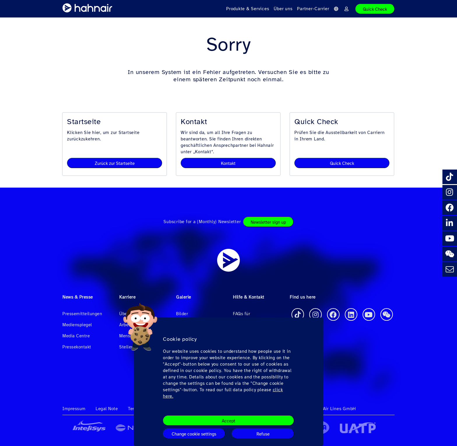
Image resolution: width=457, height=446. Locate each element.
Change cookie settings (194, 434)
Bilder (182, 313)
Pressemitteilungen (82, 313)
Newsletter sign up (268, 222)
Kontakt (228, 163)
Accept (228, 421)
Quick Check (375, 9)
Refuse (263, 434)
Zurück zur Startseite (115, 163)
